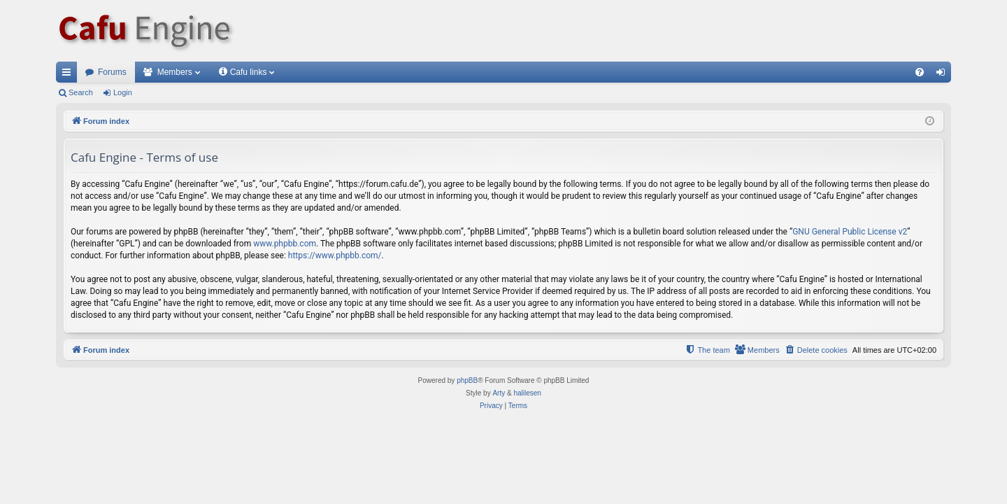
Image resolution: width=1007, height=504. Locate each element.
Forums (112, 72)
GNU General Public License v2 (849, 232)
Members (174, 72)
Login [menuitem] (943, 75)
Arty (498, 393)
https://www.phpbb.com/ (335, 255)
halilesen (527, 393)
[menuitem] (919, 72)
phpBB (467, 380)
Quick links (69, 75)
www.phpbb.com (284, 243)
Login (122, 92)
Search (81, 92)
